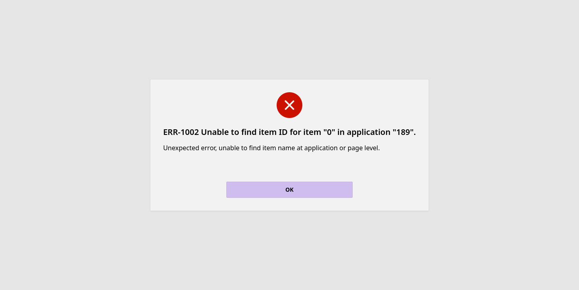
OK (289, 189)
